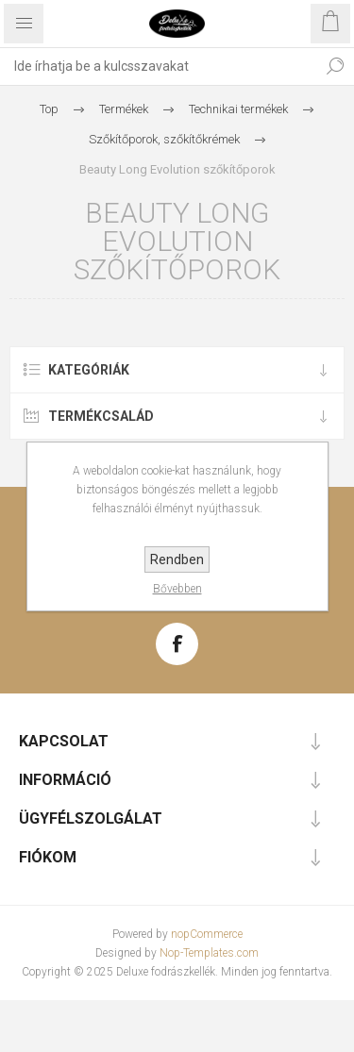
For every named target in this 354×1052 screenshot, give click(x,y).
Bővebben (177, 588)
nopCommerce (207, 934)
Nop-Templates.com (209, 953)
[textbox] (158, 66)
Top (49, 109)
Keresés (335, 66)
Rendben (177, 559)
